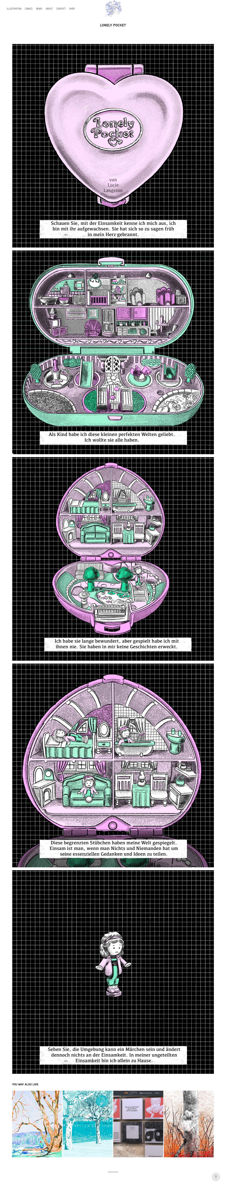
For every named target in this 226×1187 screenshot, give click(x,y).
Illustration (14, 8)
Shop (72, 8)
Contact (61, 8)
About (49, 8)
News (39, 8)
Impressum (113, 1171)
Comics (29, 8)
